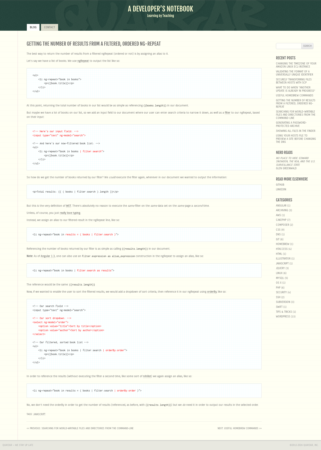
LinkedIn (281, 189)
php (278, 287)
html (279, 254)
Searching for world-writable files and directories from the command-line (295, 115)
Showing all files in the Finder (295, 131)
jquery (280, 268)
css (278, 230)
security (281, 292)
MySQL (280, 278)
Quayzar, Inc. (311, 445)
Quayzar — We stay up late (17, 445)
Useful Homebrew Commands (294, 95)
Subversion (283, 302)
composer (282, 225)
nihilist (147, 376)
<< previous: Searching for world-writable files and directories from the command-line (80, 428)
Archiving (282, 210)
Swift (279, 307)
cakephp (281, 220)
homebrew (282, 244)
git (277, 239)
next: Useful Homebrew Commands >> (240, 428)
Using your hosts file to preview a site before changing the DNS (296, 138)
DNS (278, 234)
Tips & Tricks (284, 312)
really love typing (70, 213)
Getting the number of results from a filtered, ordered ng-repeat (295, 103)
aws (278, 215)
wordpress (283, 316)
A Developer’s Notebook (160, 9)
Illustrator (283, 258)
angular (281, 205)
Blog (33, 27)
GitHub (280, 185)
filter (227, 112)
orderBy (211, 291)
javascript (39, 414)
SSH (278, 297)
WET (68, 205)
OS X (278, 283)
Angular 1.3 (48, 256)
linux (279, 273)
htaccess (282, 249)
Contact (49, 27)
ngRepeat (83, 61)
